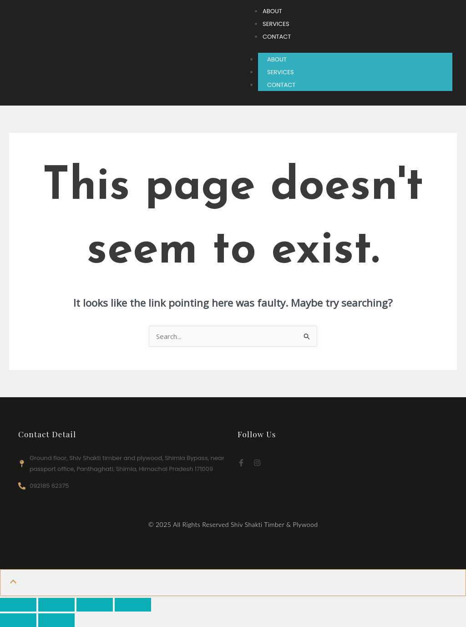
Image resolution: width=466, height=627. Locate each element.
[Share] (94, 605)
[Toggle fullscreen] (56, 605)
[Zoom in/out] (18, 605)
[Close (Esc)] (133, 605)
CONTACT (281, 85)
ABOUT (277, 59)
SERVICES (280, 72)
